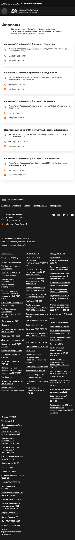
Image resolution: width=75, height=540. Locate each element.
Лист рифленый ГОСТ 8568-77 (10, 487)
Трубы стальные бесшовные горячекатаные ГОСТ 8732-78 (37, 261)
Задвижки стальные (59, 322)
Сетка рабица (7, 467)
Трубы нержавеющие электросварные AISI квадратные (35, 281)
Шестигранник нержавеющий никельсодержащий (10, 440)
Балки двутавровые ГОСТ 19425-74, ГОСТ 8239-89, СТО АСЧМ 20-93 (61, 373)
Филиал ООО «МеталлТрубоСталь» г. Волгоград (29, 44)
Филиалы (5, 206)
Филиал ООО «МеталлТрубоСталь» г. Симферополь (31, 158)
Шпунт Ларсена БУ (9, 513)
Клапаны (5, 325)
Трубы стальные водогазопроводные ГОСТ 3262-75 (61, 260)
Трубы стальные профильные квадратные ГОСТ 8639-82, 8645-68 (37, 307)
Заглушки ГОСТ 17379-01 (36, 329)
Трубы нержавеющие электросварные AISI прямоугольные (59, 276)
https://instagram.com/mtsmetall (58, 215)
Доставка (17, 206)
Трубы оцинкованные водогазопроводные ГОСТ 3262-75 (61, 298)
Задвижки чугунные (34, 325)
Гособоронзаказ (40, 206)
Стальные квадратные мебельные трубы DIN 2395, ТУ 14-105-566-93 (60, 307)
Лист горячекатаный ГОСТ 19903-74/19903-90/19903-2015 (37, 335)
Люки (52, 318)
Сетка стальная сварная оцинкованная (12, 304)
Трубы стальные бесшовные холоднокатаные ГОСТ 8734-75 (11, 313)
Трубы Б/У (30, 351)
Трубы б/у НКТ (7, 421)
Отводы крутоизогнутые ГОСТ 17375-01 (12, 382)
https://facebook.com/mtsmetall (67, 215)
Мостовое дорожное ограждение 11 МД (35, 376)
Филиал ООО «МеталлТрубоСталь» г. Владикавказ (30, 73)
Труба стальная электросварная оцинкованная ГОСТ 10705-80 (59, 352)
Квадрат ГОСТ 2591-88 (35, 371)
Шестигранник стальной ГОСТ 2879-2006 (12, 494)
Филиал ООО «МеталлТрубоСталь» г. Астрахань (29, 101)
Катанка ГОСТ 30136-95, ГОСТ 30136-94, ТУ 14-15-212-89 (60, 382)
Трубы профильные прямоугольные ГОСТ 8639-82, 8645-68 (35, 272)
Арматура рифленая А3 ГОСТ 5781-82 (60, 338)
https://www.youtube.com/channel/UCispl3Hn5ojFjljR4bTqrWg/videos (72, 215)
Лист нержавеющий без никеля (11, 426)
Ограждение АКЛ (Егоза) (61, 314)
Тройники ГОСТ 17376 (59, 327)
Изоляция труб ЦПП (10, 463)
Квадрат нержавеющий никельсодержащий (36, 295)
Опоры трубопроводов (11, 351)
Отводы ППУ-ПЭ (8, 417)
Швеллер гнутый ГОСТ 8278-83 (11, 345)
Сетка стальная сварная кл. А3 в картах (12, 457)
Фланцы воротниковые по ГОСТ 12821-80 (12, 330)
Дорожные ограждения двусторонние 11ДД (60, 390)
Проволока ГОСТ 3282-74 (37, 347)
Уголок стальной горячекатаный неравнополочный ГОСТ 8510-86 (36, 358)
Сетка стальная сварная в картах (37, 315)
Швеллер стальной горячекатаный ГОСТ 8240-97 (59, 398)
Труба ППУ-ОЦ (32, 254)
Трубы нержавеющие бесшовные (10, 267)
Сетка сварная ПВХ (9, 321)
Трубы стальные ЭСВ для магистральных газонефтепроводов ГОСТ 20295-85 (61, 409)
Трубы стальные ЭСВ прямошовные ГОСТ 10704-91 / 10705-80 (10, 506)
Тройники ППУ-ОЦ (9, 258)
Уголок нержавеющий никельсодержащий (35, 289)
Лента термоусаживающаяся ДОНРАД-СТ (11, 531)
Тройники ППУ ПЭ (34, 301)
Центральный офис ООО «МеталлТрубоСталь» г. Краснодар (36, 130)
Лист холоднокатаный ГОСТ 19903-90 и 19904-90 (61, 332)
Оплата (27, 206)
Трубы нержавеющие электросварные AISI (10, 433)
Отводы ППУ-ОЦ (57, 254)
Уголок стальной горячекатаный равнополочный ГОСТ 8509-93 (59, 363)
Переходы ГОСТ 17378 (10, 336)
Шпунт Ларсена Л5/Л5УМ (37, 367)
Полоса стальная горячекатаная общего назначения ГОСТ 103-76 (11, 370)
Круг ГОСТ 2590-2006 (10, 521)
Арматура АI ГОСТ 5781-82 (37, 342)
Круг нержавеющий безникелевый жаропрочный (10, 449)
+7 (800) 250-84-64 (33, 3)
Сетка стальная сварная (36, 321)
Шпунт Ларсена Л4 (9, 517)
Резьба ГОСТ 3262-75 (10, 482)
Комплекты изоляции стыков (10, 356)
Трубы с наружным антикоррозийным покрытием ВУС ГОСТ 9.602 (10, 295)
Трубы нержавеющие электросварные (10, 274)
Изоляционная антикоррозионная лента (12, 389)
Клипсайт (21, 245)
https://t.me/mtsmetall (63, 215)
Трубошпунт (6, 377)
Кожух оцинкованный (11, 499)
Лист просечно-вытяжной (12, 340)
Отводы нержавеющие (11, 262)
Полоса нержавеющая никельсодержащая (60, 284)
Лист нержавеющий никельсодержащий (59, 268)
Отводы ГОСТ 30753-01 (11, 525)
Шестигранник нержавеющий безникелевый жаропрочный (7, 283)
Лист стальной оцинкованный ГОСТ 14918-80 (35, 390)
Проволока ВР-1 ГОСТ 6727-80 (11, 362)
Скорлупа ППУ (56, 344)
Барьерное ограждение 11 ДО (37, 382)
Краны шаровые (8, 471)
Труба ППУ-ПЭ (7, 254)
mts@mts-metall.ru (16, 61)
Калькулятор (55, 206)
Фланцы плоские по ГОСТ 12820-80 (12, 476)
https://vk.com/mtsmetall (53, 215)
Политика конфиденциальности (15, 238)
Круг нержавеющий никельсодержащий (59, 290)
